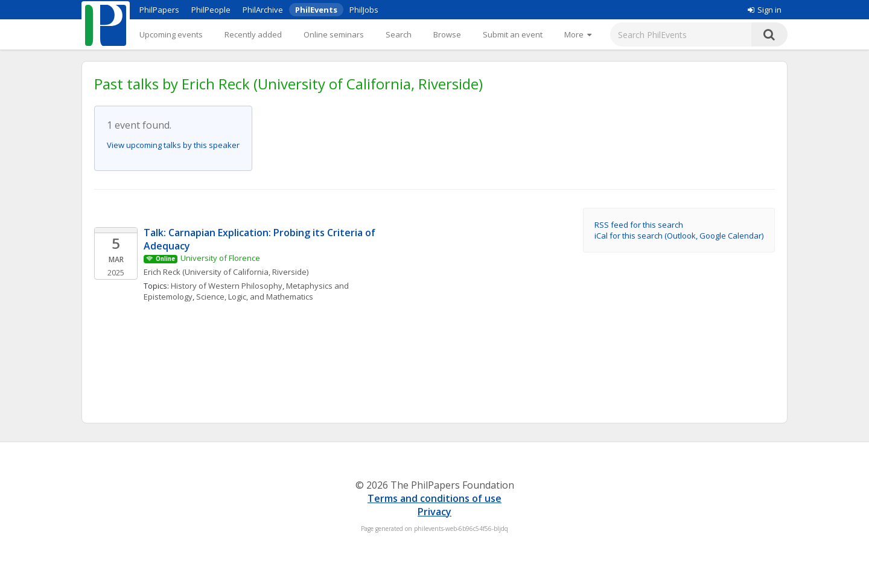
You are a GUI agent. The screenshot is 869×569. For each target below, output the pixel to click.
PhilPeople (211, 9)
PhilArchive (263, 9)
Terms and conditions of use (434, 498)
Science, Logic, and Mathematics (254, 296)
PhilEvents (316, 9)
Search (399, 34)
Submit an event (513, 34)
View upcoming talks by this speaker (173, 145)
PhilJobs (363, 9)
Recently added (253, 34)
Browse (447, 34)
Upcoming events (171, 34)
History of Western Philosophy (226, 285)
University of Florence (220, 257)
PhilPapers (159, 9)
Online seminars (334, 34)
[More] (578, 34)
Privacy (434, 511)
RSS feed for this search (638, 224)
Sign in (764, 9)
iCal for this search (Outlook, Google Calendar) (678, 235)
